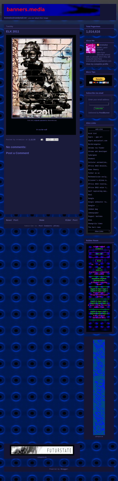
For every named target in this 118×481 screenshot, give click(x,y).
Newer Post (12, 220)
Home (41, 220)
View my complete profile (97, 64)
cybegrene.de (42, 457)
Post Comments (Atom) (49, 226)
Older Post (71, 220)
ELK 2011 (30, 120)
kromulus (104, 45)
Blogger (64, 469)
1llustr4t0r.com (52, 120)
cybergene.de (99, 436)
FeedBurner (104, 113)
